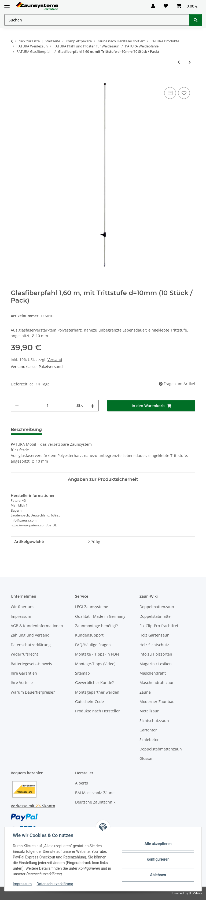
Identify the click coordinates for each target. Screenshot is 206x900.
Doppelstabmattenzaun (160, 749)
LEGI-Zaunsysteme (91, 606)
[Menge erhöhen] (92, 405)
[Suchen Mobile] (97, 20)
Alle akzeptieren (157, 844)
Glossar (146, 758)
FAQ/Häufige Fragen (93, 644)
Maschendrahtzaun (157, 682)
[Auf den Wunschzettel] (184, 93)
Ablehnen (157, 875)
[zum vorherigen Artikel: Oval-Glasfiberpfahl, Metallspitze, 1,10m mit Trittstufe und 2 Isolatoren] (178, 62)
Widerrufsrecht (24, 654)
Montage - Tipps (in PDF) (97, 654)
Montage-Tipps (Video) (95, 663)
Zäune (145, 692)
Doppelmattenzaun (156, 606)
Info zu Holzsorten (155, 654)
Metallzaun (149, 710)
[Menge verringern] (17, 405)
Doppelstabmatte (155, 616)
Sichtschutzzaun (154, 720)
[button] (153, 6)
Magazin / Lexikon (155, 663)
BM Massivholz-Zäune (95, 792)
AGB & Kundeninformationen (37, 625)
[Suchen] (195, 20)
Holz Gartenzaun (154, 635)
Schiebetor (149, 739)
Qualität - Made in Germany (100, 616)
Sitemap (82, 673)
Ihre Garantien (24, 673)
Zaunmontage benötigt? (96, 625)
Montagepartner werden (97, 692)
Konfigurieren (157, 859)
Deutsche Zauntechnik (95, 802)
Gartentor (148, 729)
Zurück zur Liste (27, 41)
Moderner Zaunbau (157, 701)
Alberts (81, 783)
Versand (54, 359)
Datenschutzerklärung (55, 884)
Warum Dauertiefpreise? (33, 692)
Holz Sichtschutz (154, 644)
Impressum (22, 884)
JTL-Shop (195, 893)
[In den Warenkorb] (15, 80)
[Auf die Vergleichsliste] (170, 93)
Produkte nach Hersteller (97, 710)
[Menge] (48, 405)
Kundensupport (89, 635)
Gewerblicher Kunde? (94, 682)
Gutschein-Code (89, 701)
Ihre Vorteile (22, 682)
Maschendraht (152, 673)
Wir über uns (22, 606)
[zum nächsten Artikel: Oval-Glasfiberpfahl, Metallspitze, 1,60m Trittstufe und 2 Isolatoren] (189, 62)
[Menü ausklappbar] (7, 3)
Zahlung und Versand (30, 635)
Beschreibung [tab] (26, 429)
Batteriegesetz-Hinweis (31, 663)
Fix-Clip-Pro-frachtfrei (158, 625)
